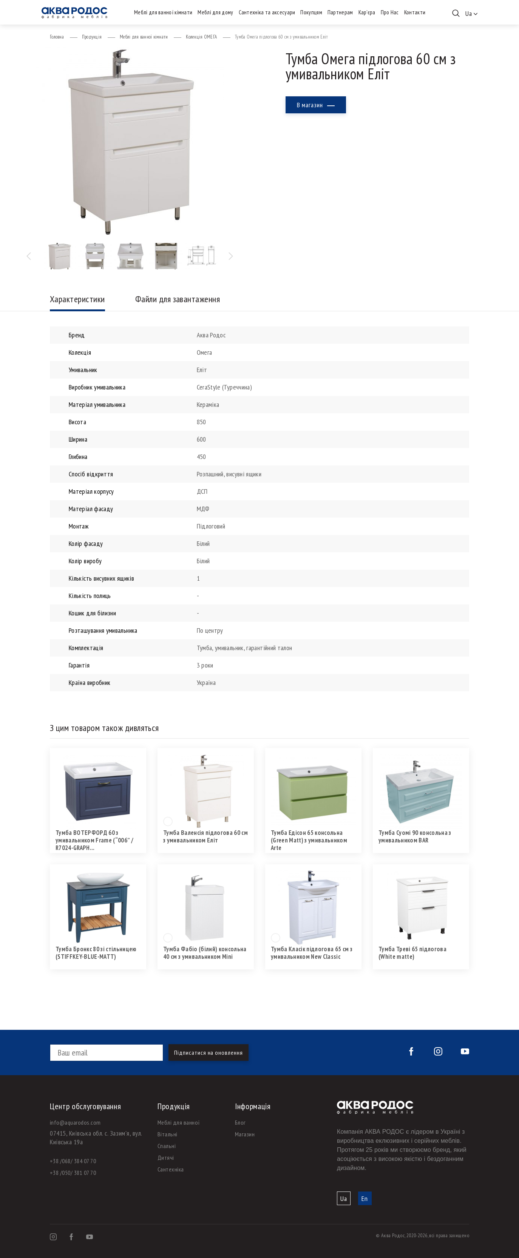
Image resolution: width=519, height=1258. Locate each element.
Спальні (167, 1146)
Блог (240, 1122)
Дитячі (166, 1157)
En (364, 1198)
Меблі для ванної (179, 1122)
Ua (343, 1198)
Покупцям (311, 12)
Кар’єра (366, 12)
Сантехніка (171, 1169)
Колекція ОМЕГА (201, 37)
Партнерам (340, 12)
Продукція (92, 37)
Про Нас (390, 12)
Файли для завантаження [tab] (177, 299)
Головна (57, 37)
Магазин (245, 1134)
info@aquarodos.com (75, 1122)
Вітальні (168, 1134)
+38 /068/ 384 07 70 (73, 1161)
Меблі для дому (215, 12)
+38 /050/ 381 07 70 (73, 1172)
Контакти (414, 12)
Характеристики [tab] (77, 299)
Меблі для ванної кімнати (163, 12)
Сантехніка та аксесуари (267, 12)
